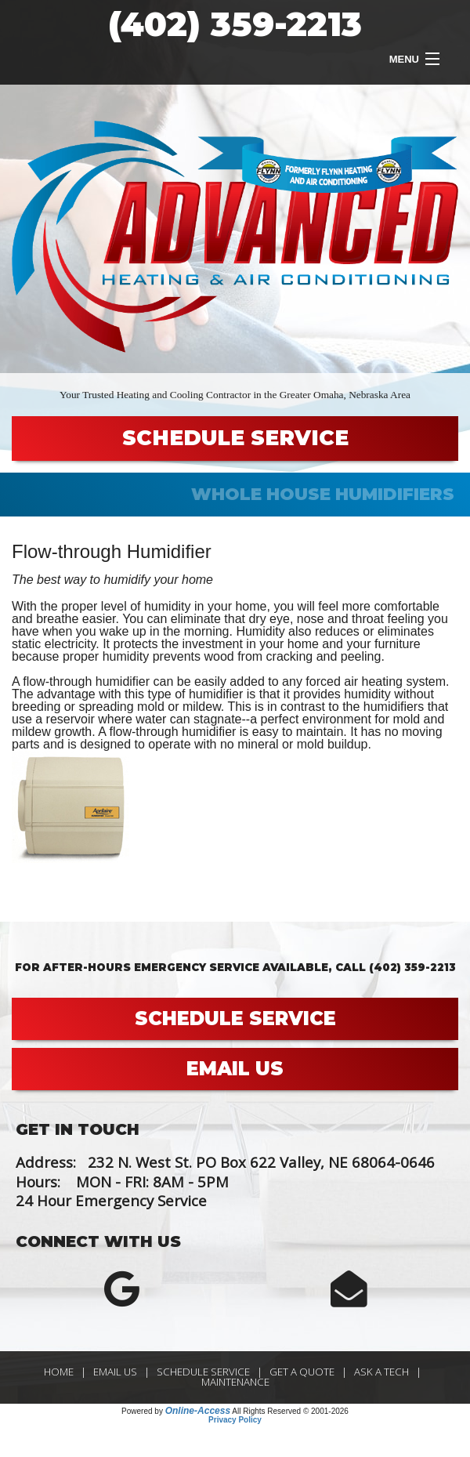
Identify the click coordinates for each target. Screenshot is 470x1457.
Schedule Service (203, 1372)
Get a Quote (301, 1372)
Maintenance (235, 1382)
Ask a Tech (381, 1372)
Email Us (115, 1372)
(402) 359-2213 (235, 24)
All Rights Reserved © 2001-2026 (290, 1411)
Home (59, 1372)
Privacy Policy (235, 1419)
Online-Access (197, 1410)
